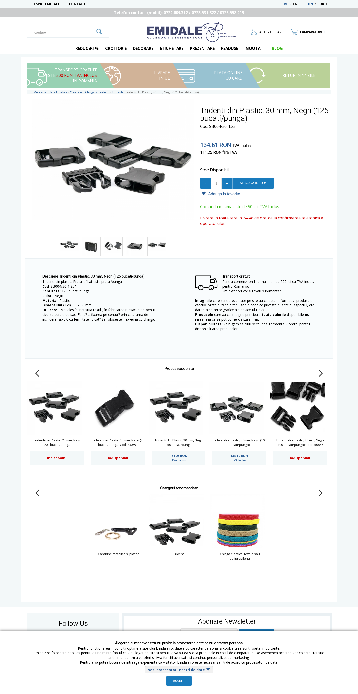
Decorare (143, 48)
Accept (179, 681)
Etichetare (171, 48)
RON (309, 4)
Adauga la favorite (221, 193)
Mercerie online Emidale (50, 92)
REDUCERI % (87, 48)
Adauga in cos (253, 183)
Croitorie (116, 48)
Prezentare (202, 48)
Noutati (255, 48)
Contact (77, 4)
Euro (322, 4)
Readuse (229, 48)
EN (299, 4)
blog (277, 48)
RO (286, 4)
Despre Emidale (45, 4)
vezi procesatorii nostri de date (176, 669)
